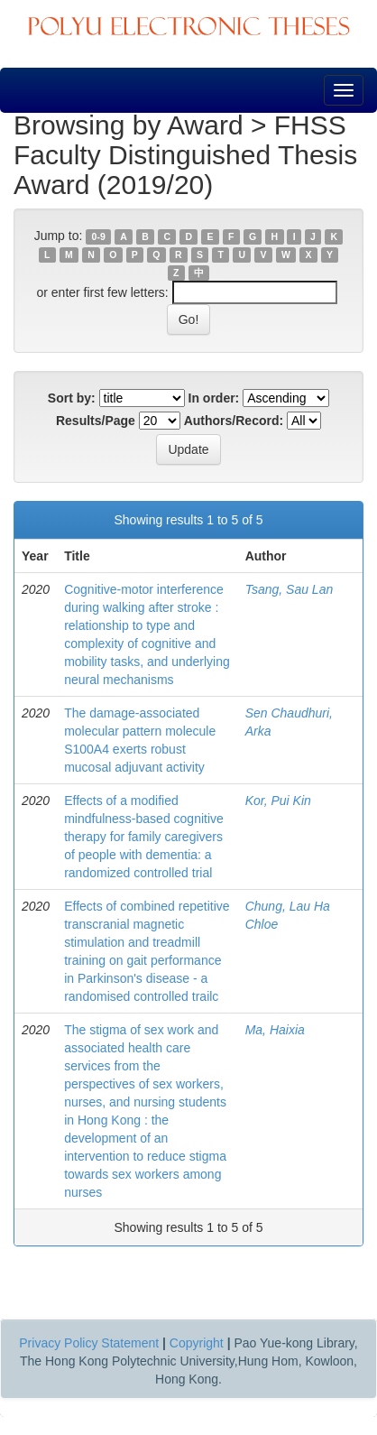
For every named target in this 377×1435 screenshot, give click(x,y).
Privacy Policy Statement (89, 1343)
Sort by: (72, 398)
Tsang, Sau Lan (289, 589)
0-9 (99, 236)
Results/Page (95, 420)
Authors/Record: (233, 420)
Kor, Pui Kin (278, 800)
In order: (214, 398)
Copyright (197, 1343)
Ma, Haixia (275, 1030)
